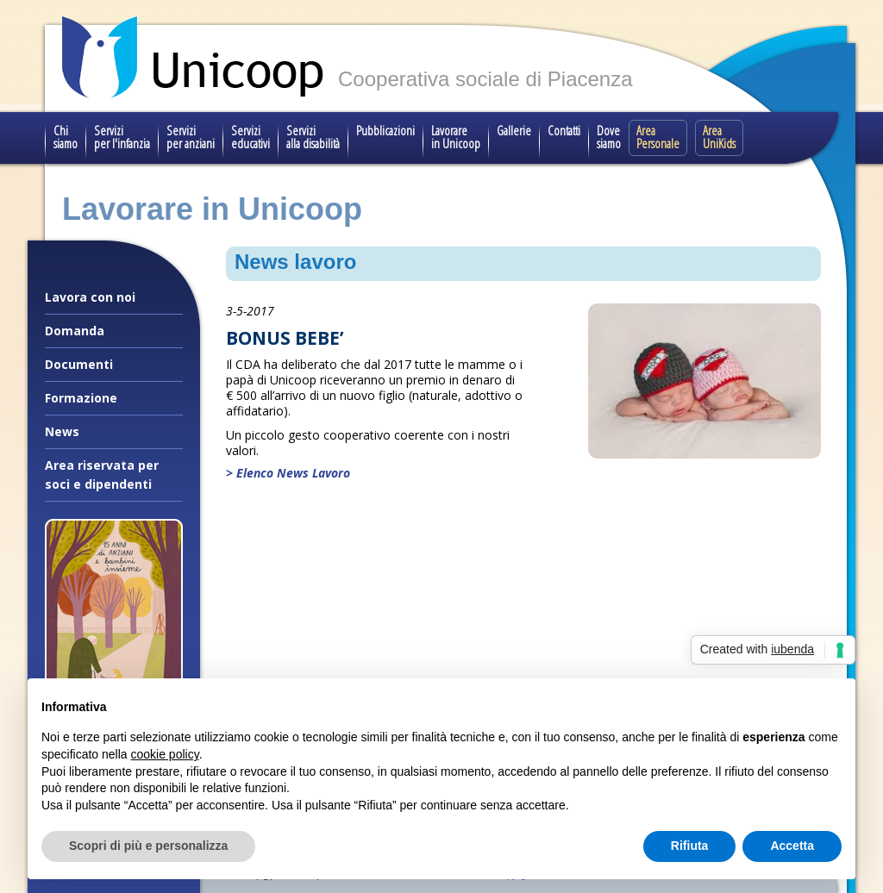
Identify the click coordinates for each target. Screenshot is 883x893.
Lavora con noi (90, 297)
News (62, 431)
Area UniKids (719, 137)
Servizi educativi (250, 137)
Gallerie (514, 130)
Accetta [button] (792, 845)
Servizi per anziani (190, 137)
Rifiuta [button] (690, 845)
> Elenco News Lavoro (288, 473)
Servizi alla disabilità (313, 137)
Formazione (81, 398)
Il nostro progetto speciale (114, 744)
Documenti (79, 364)
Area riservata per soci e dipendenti (102, 474)
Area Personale (657, 137)
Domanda (74, 330)
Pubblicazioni (385, 130)
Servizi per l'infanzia (122, 137)
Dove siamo (609, 137)
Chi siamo (65, 137)
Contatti (564, 130)
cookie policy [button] (165, 754)
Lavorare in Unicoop (455, 137)
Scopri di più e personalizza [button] (148, 845)
